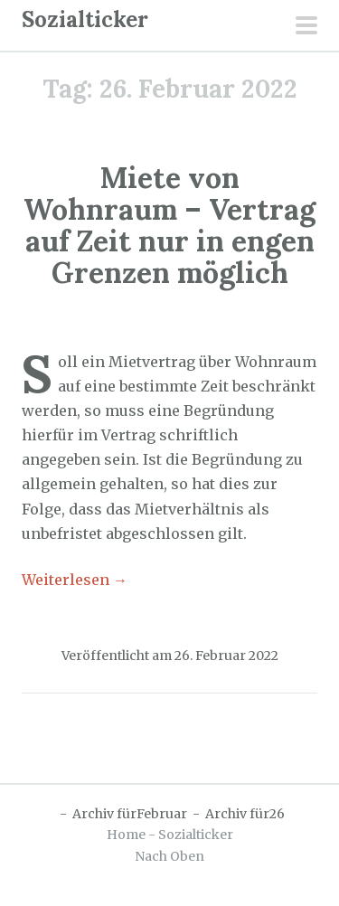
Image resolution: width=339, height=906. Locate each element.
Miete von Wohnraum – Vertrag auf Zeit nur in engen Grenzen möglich (169, 225)
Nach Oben (169, 856)
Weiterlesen (74, 580)
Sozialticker (85, 19)
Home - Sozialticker (170, 834)
